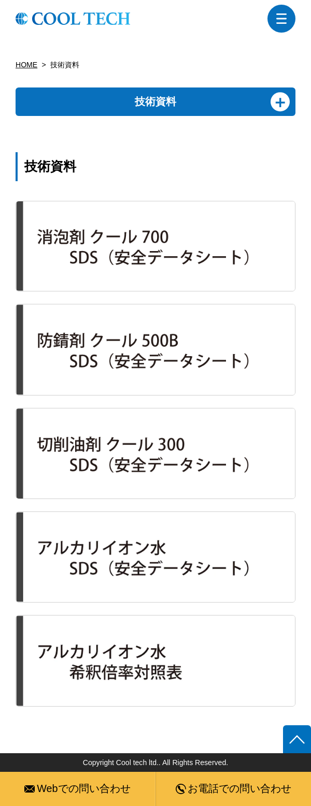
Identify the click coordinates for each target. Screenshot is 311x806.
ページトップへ (297, 739)
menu (281, 19)
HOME (26, 65)
